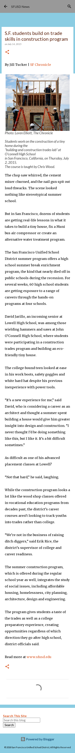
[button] (7, 52)
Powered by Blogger (37, 739)
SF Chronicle (40, 65)
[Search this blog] (21, 720)
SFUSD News (20, 6)
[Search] (69, 6)
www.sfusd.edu (39, 657)
